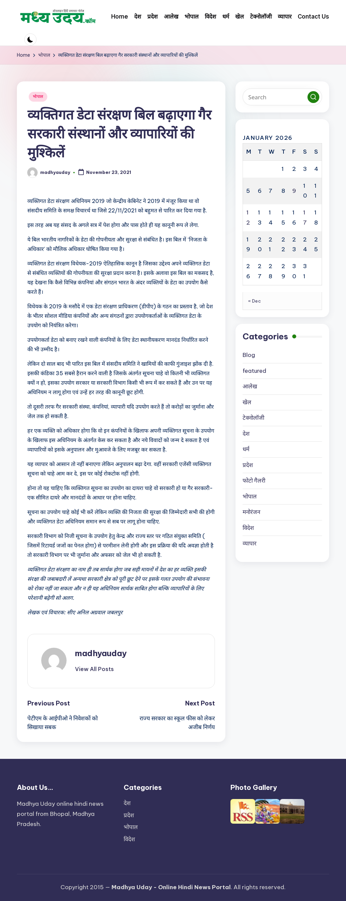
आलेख (250, 386)
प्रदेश (248, 465)
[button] (94, 669)
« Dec (254, 301)
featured (254, 371)
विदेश (248, 528)
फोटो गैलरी (254, 480)
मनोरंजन (251, 512)
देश (246, 433)
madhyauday (101, 653)
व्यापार (249, 543)
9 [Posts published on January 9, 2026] (294, 191)
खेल (247, 402)
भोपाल (38, 96)
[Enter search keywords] (282, 96)
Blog (249, 355)
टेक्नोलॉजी (253, 417)
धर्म (246, 449)
